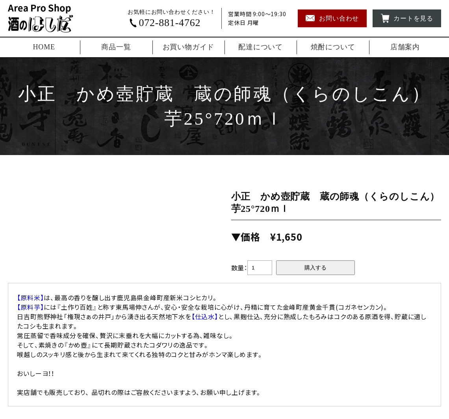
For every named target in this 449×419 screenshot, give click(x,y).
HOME (44, 47)
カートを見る (406, 18)
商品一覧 (116, 47)
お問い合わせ (332, 18)
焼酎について (333, 47)
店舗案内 (405, 47)
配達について (260, 47)
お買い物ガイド (189, 47)
